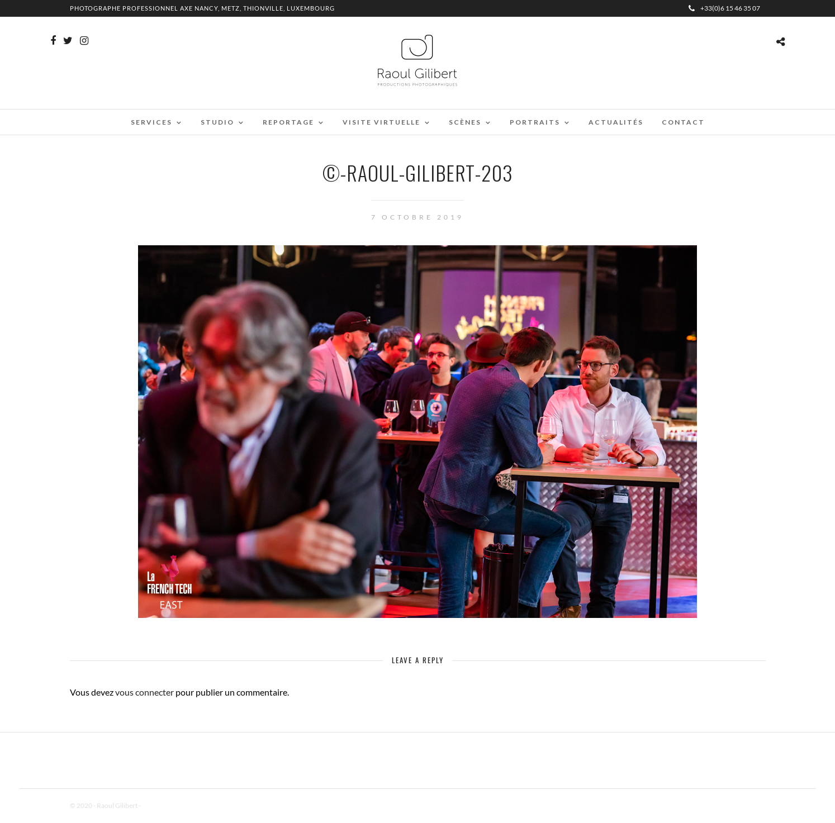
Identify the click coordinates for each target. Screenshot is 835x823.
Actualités (616, 122)
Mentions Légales (167, 805)
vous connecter (144, 692)
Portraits (535, 122)
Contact (683, 122)
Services (151, 122)
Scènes (465, 122)
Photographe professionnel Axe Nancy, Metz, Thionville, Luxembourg (202, 8)
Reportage (288, 122)
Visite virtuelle (381, 122)
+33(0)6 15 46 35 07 (724, 8)
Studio (217, 122)
